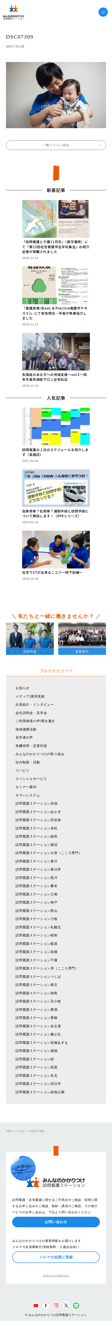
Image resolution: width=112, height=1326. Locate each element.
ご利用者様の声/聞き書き (35, 721)
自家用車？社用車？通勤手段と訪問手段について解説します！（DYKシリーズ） (55, 513)
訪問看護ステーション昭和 (36, 935)
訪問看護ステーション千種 (36, 960)
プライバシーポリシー (56, 1275)
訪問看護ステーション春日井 (38, 869)
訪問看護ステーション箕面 (36, 1067)
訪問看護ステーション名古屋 (38, 1026)
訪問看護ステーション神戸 (36, 902)
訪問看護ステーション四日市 (38, 1084)
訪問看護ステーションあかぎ (38, 812)
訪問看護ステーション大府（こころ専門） (48, 853)
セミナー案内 (26, 787)
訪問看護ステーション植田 (36, 836)
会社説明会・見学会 (31, 713)
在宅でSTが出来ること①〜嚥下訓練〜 (52, 572)
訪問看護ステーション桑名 (36, 886)
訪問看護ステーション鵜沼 (36, 845)
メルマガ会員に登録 (56, 1257)
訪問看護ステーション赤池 (36, 803)
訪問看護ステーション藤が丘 (38, 1034)
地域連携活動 (26, 729)
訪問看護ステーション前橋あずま (41, 1042)
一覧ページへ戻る (56, 145)
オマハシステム (27, 795)
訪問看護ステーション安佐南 (38, 820)
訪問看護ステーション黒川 (36, 878)
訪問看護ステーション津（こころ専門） (47, 968)
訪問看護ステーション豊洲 (36, 1009)
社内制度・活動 (27, 762)
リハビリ (22, 770)
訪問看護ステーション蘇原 (36, 943)
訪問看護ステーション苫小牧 (38, 1001)
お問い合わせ (56, 1222)
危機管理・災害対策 (31, 746)
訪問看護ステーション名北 (36, 1075)
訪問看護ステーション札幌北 (38, 927)
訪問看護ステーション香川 (36, 861)
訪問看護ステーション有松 (36, 828)
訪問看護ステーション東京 (36, 985)
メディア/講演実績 (30, 696)
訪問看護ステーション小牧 (36, 919)
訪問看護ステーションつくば (38, 976)
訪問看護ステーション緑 (34, 1059)
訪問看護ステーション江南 (36, 894)
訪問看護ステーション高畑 (36, 952)
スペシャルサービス (31, 779)
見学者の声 (24, 737)
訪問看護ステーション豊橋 (36, 1018)
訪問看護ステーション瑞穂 (36, 1051)
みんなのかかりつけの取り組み (40, 754)
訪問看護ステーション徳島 (36, 993)
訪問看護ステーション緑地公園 (40, 1092)
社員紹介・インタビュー (34, 704)
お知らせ (22, 688)
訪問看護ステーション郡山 (36, 911)
